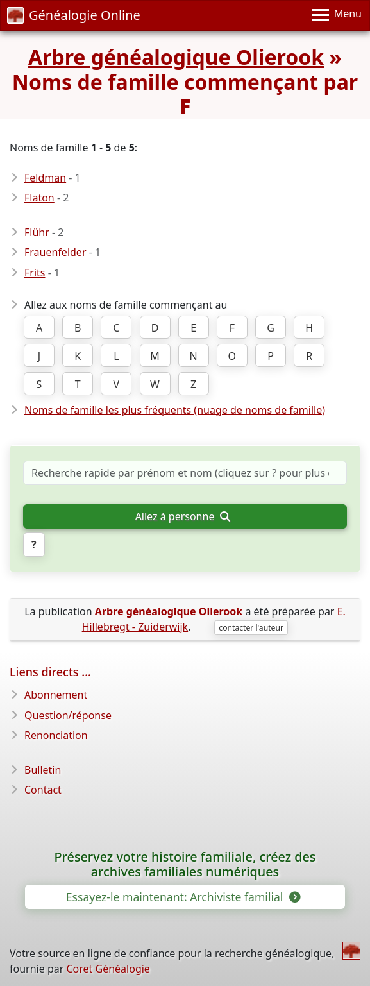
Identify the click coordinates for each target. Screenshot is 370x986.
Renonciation (56, 735)
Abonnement (55, 695)
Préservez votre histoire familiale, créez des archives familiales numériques (185, 864)
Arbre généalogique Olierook (176, 57)
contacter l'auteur (251, 627)
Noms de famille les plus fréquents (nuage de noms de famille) (174, 410)
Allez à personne (182, 516)
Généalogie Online (73, 15)
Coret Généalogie (107, 969)
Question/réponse (68, 715)
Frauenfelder (55, 252)
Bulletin (42, 770)
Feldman (45, 178)
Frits (34, 273)
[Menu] (337, 15)
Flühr (36, 232)
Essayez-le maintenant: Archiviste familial (182, 897)
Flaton (39, 198)
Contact (43, 790)
